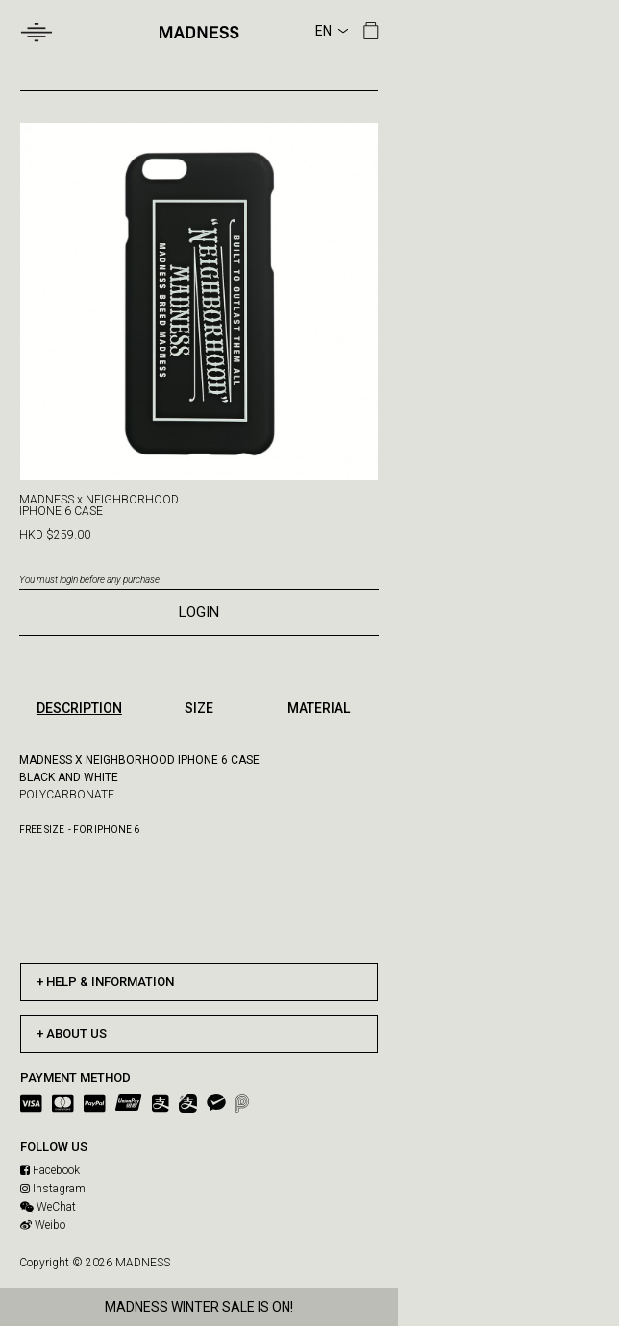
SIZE (199, 708)
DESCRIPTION (79, 708)
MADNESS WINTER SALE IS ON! (199, 1306)
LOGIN (199, 612)
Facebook (50, 1170)
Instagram (53, 1188)
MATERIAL (318, 708)
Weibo (42, 1225)
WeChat (48, 1207)
